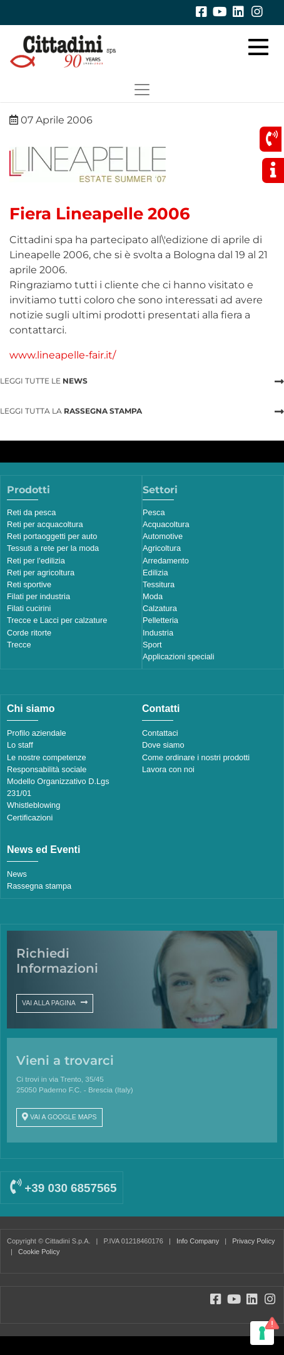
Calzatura (160, 608)
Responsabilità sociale (46, 769)
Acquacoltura (166, 524)
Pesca (154, 512)
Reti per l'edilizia (36, 560)
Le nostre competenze (46, 757)
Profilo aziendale (36, 733)
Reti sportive (29, 584)
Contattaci (160, 733)
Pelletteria (160, 620)
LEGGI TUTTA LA (71, 411)
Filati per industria (38, 596)
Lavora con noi (168, 769)
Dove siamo (163, 745)
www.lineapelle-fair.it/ (62, 355)
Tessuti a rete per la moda (53, 548)
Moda (153, 596)
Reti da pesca (31, 512)
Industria (158, 632)
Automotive (163, 536)
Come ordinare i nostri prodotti (196, 757)
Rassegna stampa (39, 886)
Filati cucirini (29, 608)
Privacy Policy (253, 1241)
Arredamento (166, 560)
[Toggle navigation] (142, 89)
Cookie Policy (38, 1251)
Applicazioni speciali (179, 656)
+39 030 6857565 (63, 1188)
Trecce (19, 644)
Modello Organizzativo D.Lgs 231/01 (58, 787)
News (17, 874)
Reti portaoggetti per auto (52, 536)
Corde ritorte (29, 632)
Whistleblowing (33, 805)
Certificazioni (30, 817)
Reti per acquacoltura (45, 524)
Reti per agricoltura (40, 572)
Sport (152, 644)
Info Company (197, 1241)
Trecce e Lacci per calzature (57, 620)
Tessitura (159, 584)
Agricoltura (162, 548)
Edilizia (155, 572)
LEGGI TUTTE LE (44, 380)
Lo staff (20, 745)
